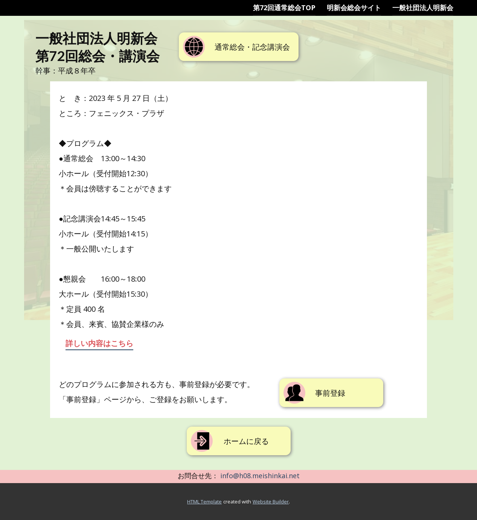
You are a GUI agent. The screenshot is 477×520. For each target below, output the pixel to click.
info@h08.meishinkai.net (260, 475)
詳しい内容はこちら (99, 343)
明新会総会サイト (354, 7)
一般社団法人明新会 (422, 7)
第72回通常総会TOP (284, 7)
